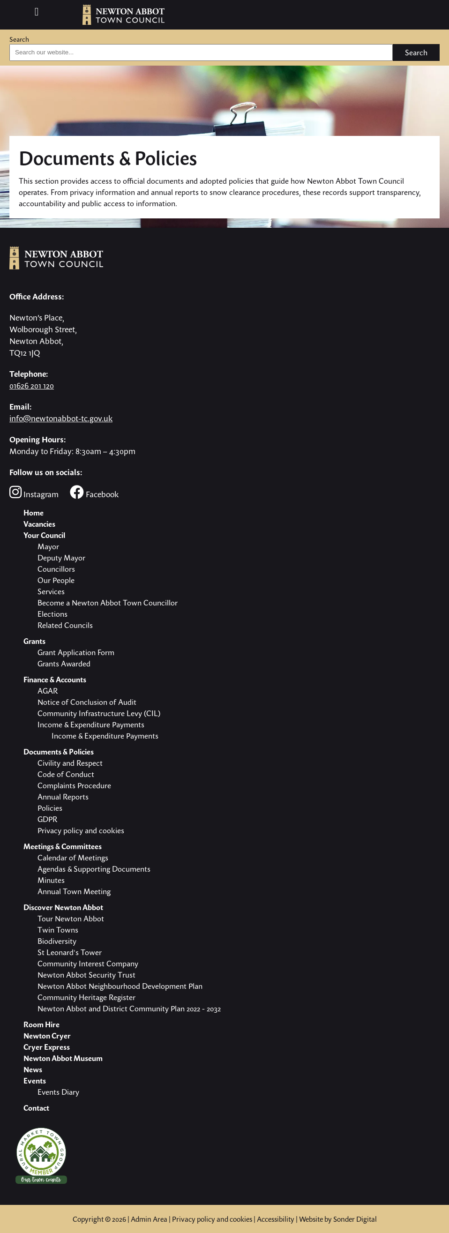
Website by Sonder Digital (338, 1219)
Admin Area (149, 1219)
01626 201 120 (31, 385)
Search (19, 39)
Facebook (94, 492)
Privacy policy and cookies (212, 1219)
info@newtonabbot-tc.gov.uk (60, 418)
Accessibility (275, 1219)
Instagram (34, 492)
